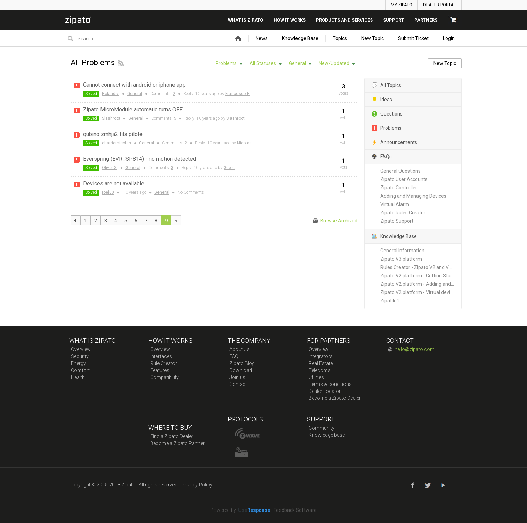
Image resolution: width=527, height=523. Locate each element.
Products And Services (344, 20)
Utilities (316, 377)
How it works (290, 20)
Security (80, 356)
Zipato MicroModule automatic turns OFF (133, 109)
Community (321, 428)
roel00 (108, 192)
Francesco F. (237, 93)
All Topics (386, 85)
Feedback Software (295, 510)
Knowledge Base (300, 38)
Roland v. (110, 93)
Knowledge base (327, 435)
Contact (238, 384)
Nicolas (244, 143)
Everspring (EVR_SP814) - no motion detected (139, 159)
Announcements (394, 142)
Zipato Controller (398, 187)
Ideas (382, 100)
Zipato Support (396, 221)
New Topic (372, 38)
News (262, 38)
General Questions (400, 171)
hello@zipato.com (415, 349)
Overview (81, 349)
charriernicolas (116, 143)
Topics (340, 38)
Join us (237, 377)
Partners (425, 20)
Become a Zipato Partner (177, 443)
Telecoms (320, 370)
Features (159, 370)
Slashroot (111, 118)
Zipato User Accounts (404, 179)
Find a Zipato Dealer (171, 436)
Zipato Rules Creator (402, 212)
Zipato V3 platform (401, 259)
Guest (229, 167)
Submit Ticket (413, 38)
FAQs (382, 157)
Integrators (321, 356)
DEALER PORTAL (439, 4)
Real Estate (321, 363)
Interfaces (161, 356)
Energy (78, 363)
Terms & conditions (330, 384)
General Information (402, 250)
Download (240, 370)
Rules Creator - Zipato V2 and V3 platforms (420, 267)
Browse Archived (335, 220)
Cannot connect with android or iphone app (134, 84)
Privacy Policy (196, 485)
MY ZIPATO (401, 4)
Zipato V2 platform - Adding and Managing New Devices (420, 284)
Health (78, 377)
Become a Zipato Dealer (335, 398)
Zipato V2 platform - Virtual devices (419, 292)
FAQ (233, 356)
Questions (387, 114)
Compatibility (164, 377)
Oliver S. (109, 167)
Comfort (80, 370)
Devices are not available (113, 183)
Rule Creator (163, 363)
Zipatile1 (389, 300)
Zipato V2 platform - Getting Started (420, 275)
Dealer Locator (325, 391)
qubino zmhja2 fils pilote (113, 134)
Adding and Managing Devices (413, 196)
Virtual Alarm (394, 204)
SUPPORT (393, 20)
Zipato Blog (242, 363)
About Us (239, 349)
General (134, 93)
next (176, 220)
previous (76, 220)
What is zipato (245, 20)
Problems (387, 128)
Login (449, 38)
